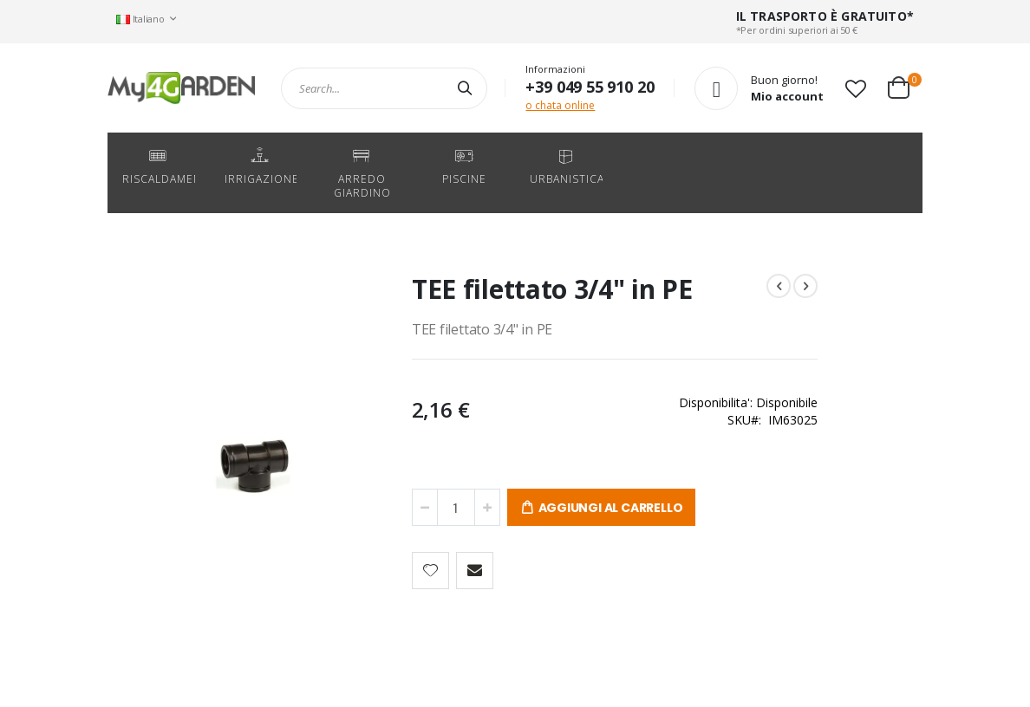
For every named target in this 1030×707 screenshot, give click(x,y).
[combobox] (384, 88)
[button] (855, 88)
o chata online (560, 105)
